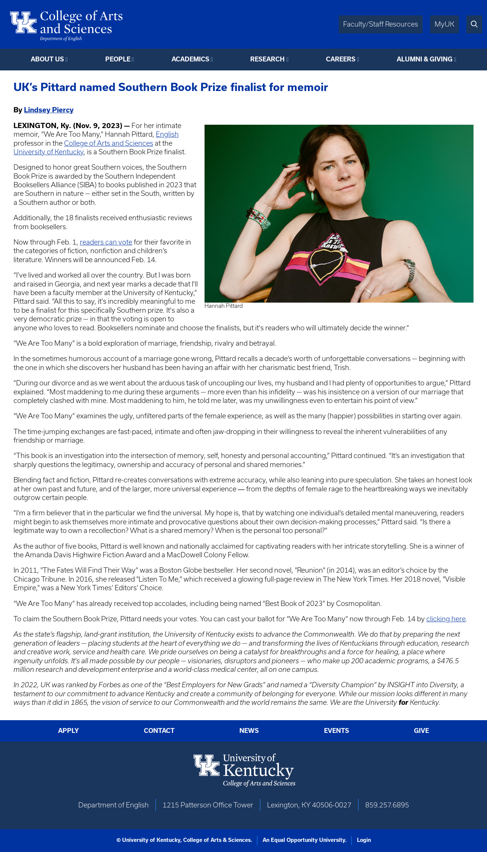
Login (364, 840)
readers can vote (106, 242)
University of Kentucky (48, 152)
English (167, 134)
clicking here (446, 619)
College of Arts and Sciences (108, 143)
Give (421, 730)
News (249, 730)
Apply (68, 730)
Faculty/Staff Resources (380, 24)
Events (336, 730)
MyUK (444, 24)
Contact (159, 730)
